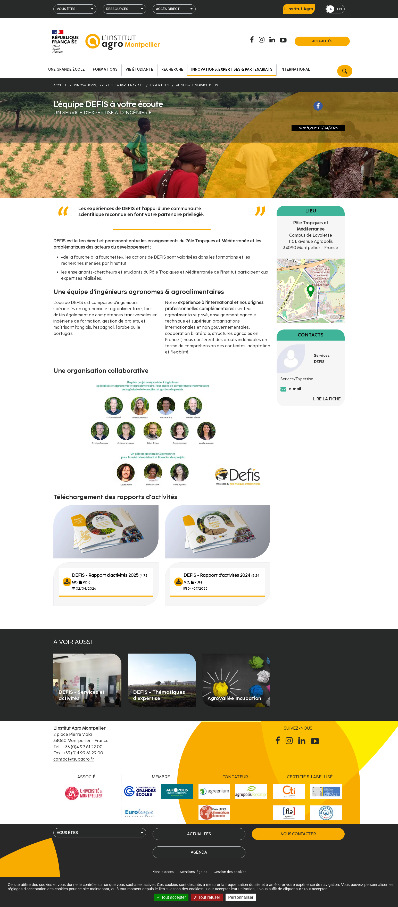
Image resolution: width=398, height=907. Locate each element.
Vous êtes (66, 9)
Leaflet (339, 321)
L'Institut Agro (298, 8)
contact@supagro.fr (73, 759)
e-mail (295, 388)
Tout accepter (171, 897)
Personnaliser (240, 897)
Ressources (117, 9)
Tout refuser (207, 897)
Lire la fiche (327, 399)
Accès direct (168, 9)
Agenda (199, 852)
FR (330, 9)
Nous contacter (298, 834)
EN (339, 9)
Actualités (322, 41)
